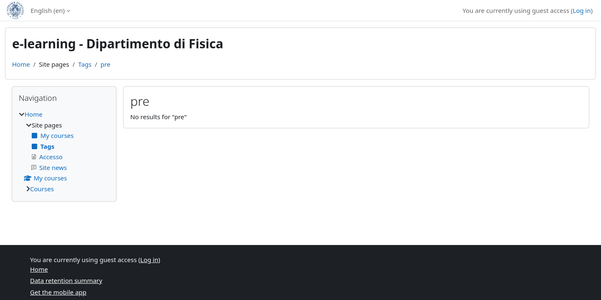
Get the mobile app (58, 292)
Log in (582, 10)
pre (106, 64)
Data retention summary (66, 280)
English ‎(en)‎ (47, 10)
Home (21, 64)
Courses (42, 189)
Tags (84, 64)
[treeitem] (64, 151)
